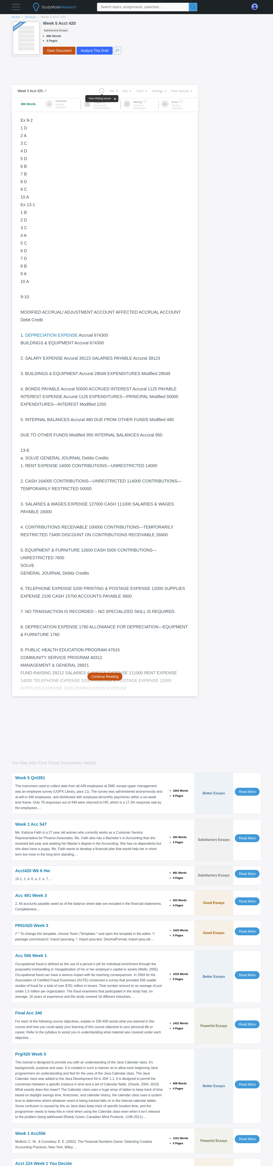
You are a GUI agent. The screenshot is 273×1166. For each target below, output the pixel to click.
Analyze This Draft (94, 50)
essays (30, 17)
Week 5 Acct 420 (53, 17)
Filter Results (181, 91)
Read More (247, 792)
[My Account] (256, 7)
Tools (141, 91)
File (113, 91)
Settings (159, 91)
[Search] (193, 7)
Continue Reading (105, 676)
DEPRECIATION (41, 335)
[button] (16, 8)
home (16, 17)
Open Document (59, 50)
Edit (126, 91)
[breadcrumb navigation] (136, 17)
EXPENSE (68, 335)
